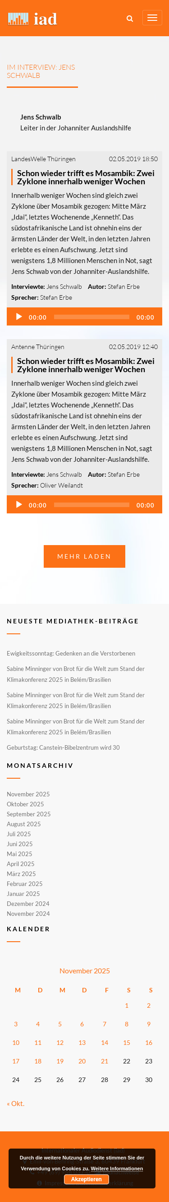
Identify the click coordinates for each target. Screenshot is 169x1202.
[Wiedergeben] (18, 316)
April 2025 (21, 863)
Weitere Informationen (117, 1168)
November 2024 (28, 913)
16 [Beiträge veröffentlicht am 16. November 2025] (148, 1042)
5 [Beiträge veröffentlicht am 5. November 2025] (60, 1024)
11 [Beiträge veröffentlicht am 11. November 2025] (37, 1042)
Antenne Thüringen (37, 346)
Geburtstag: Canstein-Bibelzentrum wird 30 (63, 747)
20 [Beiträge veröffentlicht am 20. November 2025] (82, 1061)
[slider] (91, 317)
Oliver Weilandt (61, 485)
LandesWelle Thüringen (43, 159)
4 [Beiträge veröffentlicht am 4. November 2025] (38, 1024)
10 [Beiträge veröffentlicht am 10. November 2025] (15, 1042)
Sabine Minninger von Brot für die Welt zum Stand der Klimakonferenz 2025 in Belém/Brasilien (76, 674)
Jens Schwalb (64, 286)
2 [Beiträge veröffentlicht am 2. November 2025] (149, 1005)
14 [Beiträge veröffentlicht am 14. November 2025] (104, 1042)
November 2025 (28, 794)
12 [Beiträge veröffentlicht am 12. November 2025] (60, 1042)
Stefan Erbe (124, 286)
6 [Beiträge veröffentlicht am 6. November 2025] (82, 1024)
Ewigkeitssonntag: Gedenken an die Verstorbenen (71, 653)
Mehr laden (84, 556)
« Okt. (15, 1103)
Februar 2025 (25, 883)
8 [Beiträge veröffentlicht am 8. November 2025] (126, 1024)
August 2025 (24, 824)
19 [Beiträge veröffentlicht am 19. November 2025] (60, 1061)
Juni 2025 (20, 844)
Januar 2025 (23, 893)
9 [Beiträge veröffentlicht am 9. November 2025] (149, 1024)
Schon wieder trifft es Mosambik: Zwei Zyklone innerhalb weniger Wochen (86, 177)
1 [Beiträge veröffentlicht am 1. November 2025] (126, 1005)
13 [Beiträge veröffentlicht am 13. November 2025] (82, 1042)
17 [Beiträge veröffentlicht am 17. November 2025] (15, 1061)
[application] (84, 316)
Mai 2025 (19, 853)
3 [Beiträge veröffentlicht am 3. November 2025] (16, 1024)
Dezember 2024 (28, 903)
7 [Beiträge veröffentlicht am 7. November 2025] (104, 1024)
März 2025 (21, 873)
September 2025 (29, 814)
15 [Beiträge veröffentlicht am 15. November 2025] (126, 1042)
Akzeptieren (86, 1179)
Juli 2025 (19, 834)
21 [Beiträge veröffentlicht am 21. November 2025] (104, 1061)
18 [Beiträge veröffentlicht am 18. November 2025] (37, 1061)
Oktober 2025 (25, 804)
